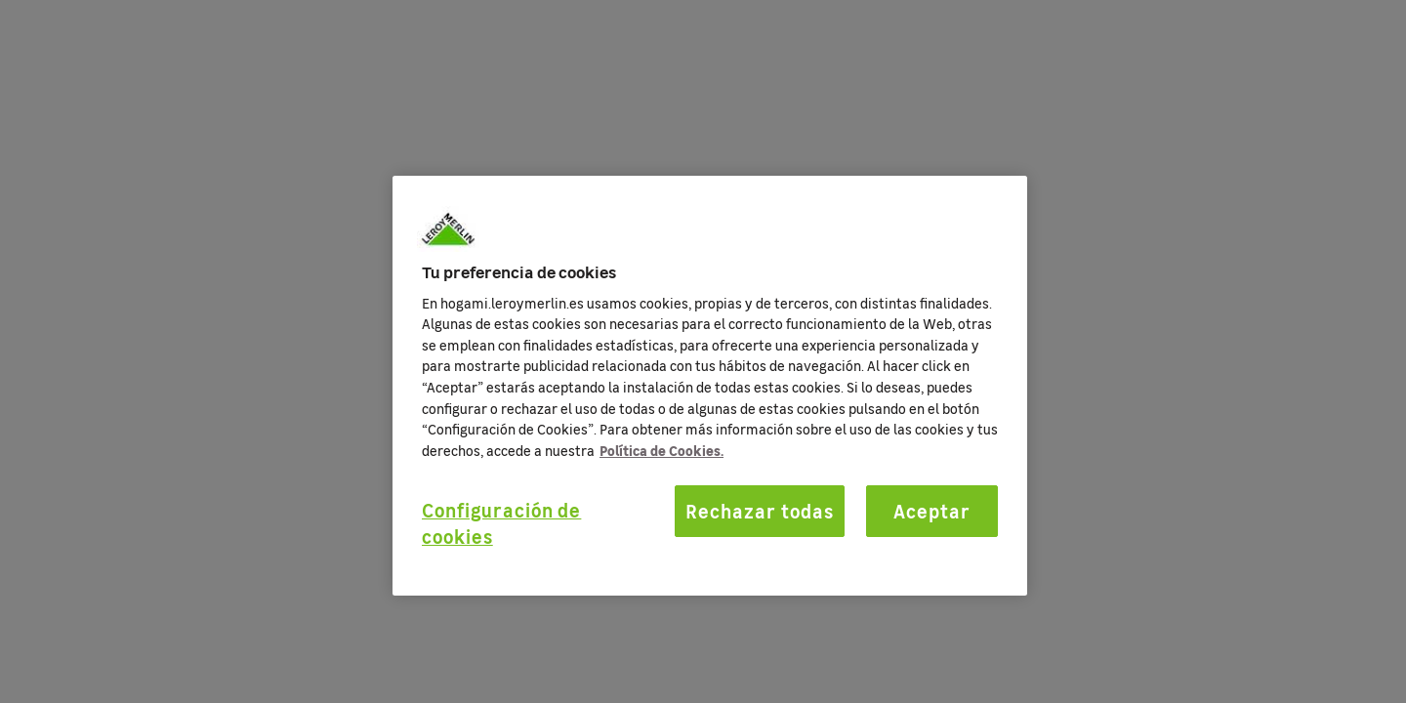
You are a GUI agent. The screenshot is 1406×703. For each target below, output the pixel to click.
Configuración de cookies (501, 523)
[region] (710, 386)
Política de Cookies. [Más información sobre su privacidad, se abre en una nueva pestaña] (662, 450)
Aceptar (932, 510)
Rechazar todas (759, 510)
